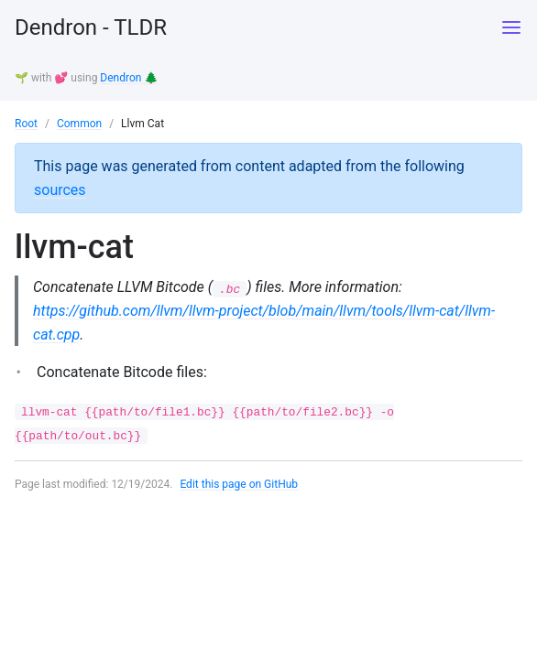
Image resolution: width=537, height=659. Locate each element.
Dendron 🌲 (129, 77)
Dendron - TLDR (91, 27)
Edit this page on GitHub (239, 484)
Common (79, 123)
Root (26, 123)
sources (60, 190)
